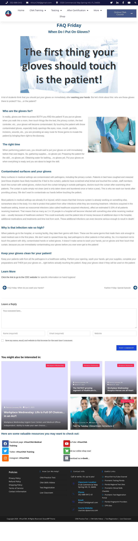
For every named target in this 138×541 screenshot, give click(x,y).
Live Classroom (46, 492)
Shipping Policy (15, 485)
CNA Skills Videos (47, 482)
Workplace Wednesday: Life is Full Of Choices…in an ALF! (32, 414)
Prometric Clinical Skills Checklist (112, 489)
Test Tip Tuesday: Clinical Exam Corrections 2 (92, 426)
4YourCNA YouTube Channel (116, 476)
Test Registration (47, 487)
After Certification (77, 10)
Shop (62, 16)
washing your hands (80, 97)
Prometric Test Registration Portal (114, 496)
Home (21, 10)
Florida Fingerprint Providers (116, 502)
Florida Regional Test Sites (115, 484)
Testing (56, 10)
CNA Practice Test (47, 477)
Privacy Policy (15, 478)
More (98, 10)
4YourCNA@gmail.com (88, 502)
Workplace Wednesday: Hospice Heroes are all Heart (119, 389)
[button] (135, 2)
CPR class (108, 505)
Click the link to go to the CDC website (19, 277)
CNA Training (38, 10)
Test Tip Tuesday (127, 401)
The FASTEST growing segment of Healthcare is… (86, 389)
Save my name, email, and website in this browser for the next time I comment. (39, 340)
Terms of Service (16, 488)
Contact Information (17, 491)
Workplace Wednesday (55, 365)
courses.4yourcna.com (88, 510)
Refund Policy (15, 481)
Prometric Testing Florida (114, 480)
